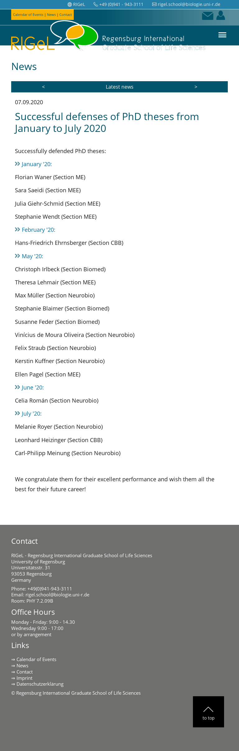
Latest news (120, 86)
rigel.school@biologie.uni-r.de (57, 594)
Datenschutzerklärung (39, 684)
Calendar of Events (36, 659)
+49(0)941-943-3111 (49, 588)
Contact (24, 672)
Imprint (24, 678)
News (22, 665)
